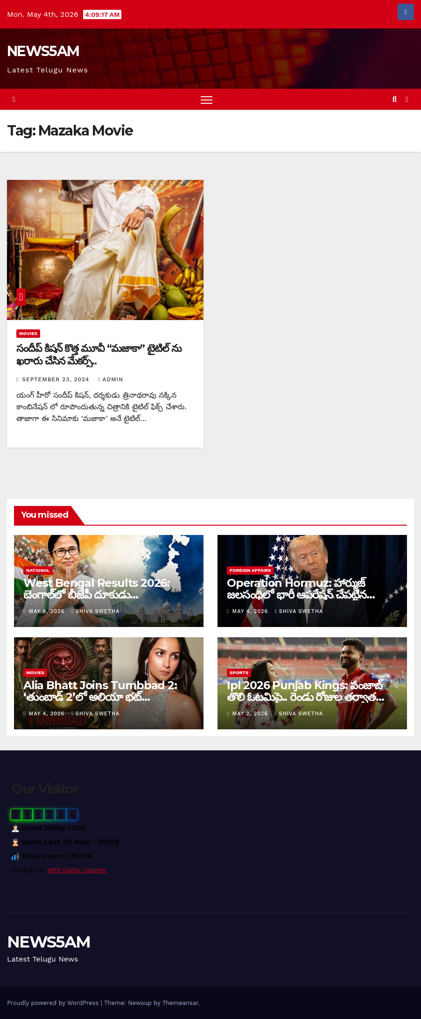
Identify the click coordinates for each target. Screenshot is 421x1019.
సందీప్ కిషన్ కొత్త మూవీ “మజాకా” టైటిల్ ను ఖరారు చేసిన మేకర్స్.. (99, 354)
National (38, 570)
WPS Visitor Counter (77, 870)
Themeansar (180, 1002)
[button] (395, 99)
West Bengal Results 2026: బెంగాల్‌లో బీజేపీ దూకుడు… (96, 588)
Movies (28, 333)
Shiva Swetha (95, 611)
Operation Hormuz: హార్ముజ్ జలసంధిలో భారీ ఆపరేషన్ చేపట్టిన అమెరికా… (296, 594)
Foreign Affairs (250, 570)
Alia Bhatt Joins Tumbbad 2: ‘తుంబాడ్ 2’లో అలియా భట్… (100, 691)
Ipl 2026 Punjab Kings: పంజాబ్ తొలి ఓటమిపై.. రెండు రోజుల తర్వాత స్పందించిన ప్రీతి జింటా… (304, 696)
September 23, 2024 (56, 379)
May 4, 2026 (48, 611)
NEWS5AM (43, 51)
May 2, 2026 (251, 714)
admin (110, 379)
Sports (239, 672)
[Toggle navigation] (206, 99)
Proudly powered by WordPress (54, 1002)
